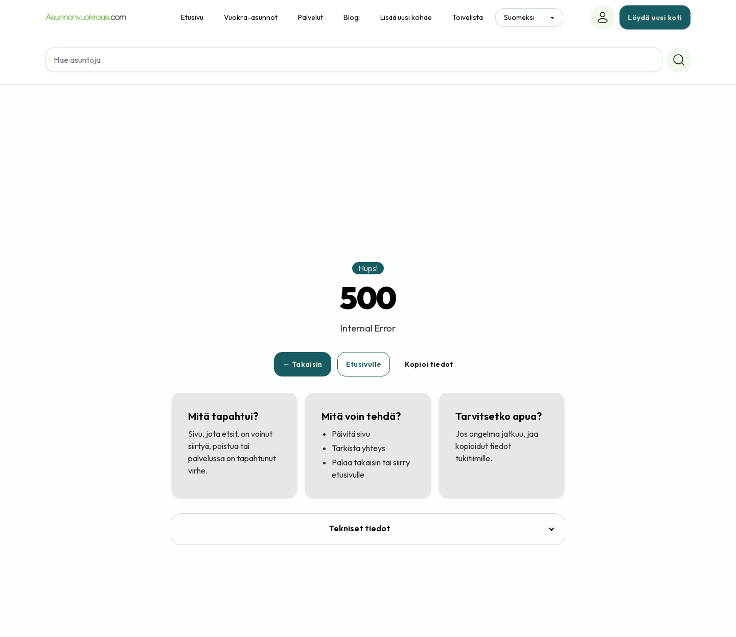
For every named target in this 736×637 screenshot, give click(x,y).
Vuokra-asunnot (251, 17)
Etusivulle (364, 364)
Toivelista (467, 17)
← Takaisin (303, 364)
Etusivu (192, 17)
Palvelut (310, 17)
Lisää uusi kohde (406, 17)
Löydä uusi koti (655, 17)
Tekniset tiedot (359, 528)
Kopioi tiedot (429, 364)
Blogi (351, 17)
